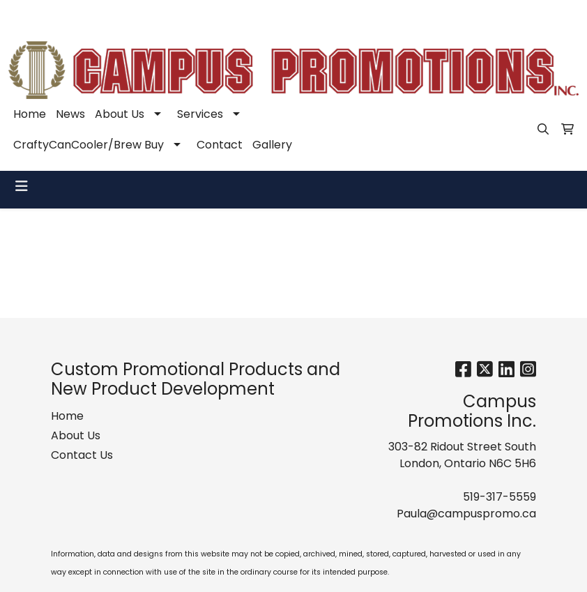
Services (200, 114)
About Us (119, 114)
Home (29, 114)
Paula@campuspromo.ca (502, 15)
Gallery (272, 145)
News (70, 114)
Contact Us (82, 455)
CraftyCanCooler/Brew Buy (88, 145)
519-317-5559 (385, 15)
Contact (220, 145)
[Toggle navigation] (21, 186)
